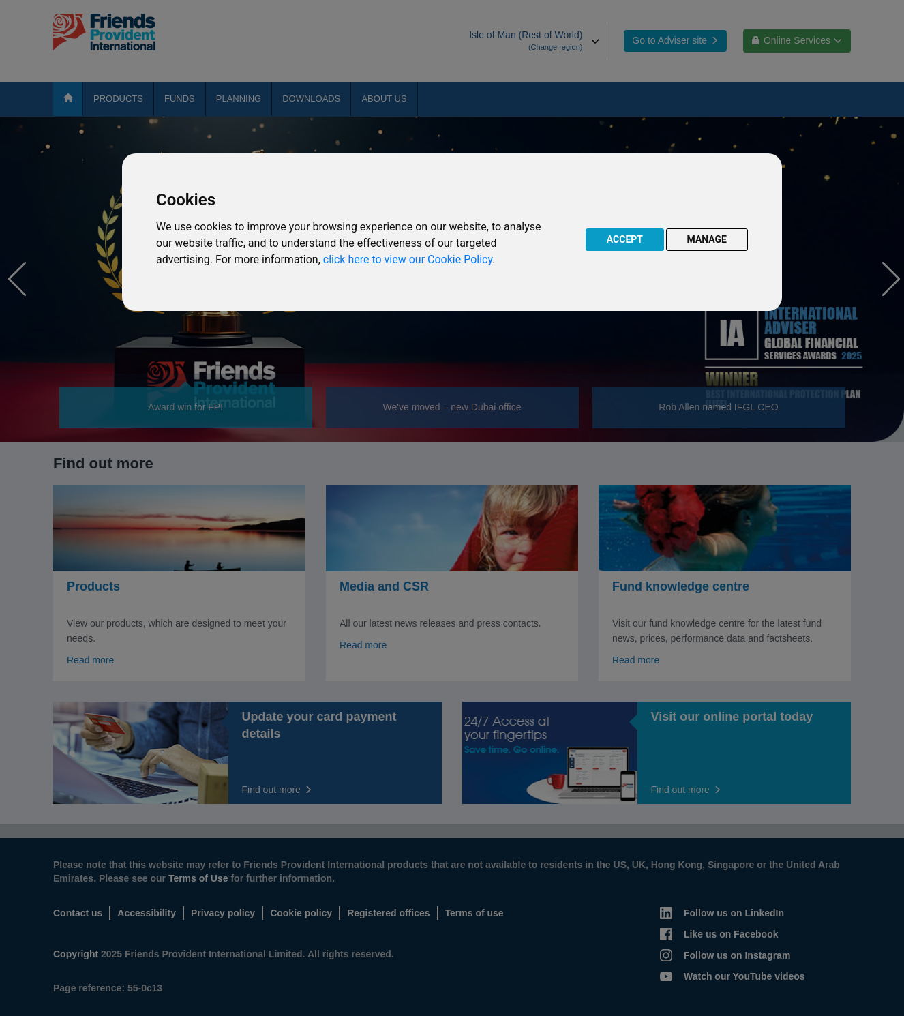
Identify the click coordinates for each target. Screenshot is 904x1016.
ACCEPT (625, 239)
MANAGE (707, 239)
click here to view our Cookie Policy (407, 259)
